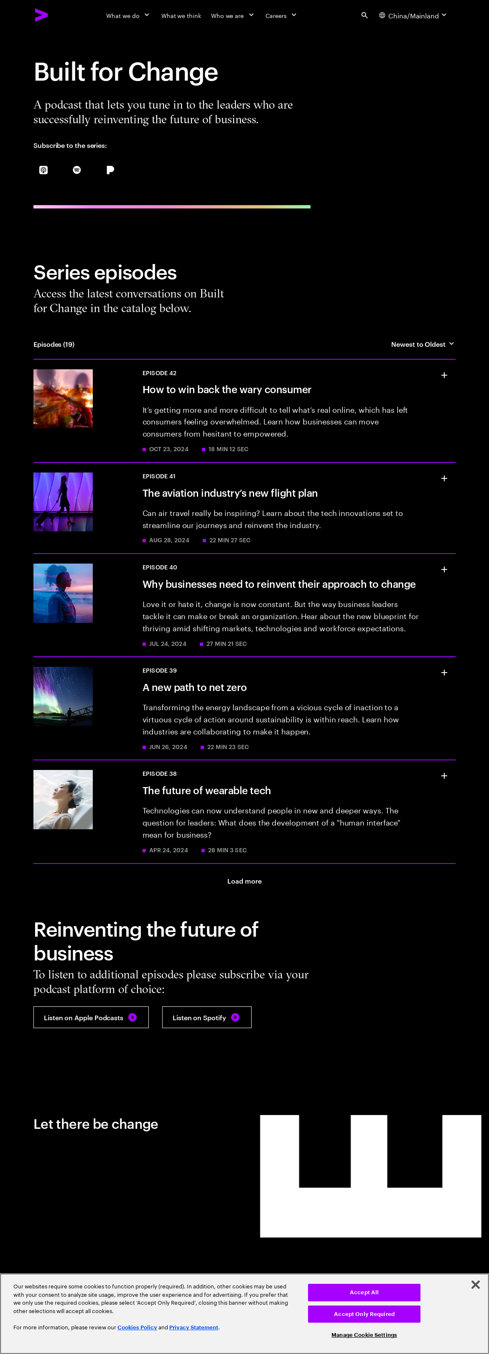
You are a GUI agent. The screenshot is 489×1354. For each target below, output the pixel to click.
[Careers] (282, 15)
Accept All (364, 1292)
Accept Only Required (364, 1314)
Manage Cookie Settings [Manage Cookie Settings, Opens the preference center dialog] (364, 1335)
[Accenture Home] (41, 15)
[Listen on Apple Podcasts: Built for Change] (91, 1017)
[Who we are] (233, 15)
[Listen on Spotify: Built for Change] (207, 1017)
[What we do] (128, 15)
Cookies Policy (137, 1327)
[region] (244, 1313)
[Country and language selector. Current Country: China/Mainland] (414, 15)
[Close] (475, 1284)
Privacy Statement (193, 1327)
